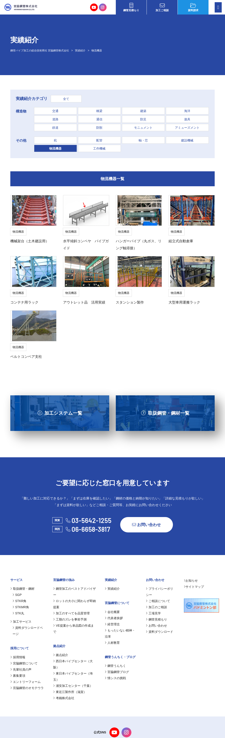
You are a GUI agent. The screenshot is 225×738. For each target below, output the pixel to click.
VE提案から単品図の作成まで (73, 628)
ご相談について (158, 601)
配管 (99, 140)
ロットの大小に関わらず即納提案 (74, 604)
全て (66, 99)
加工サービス (20, 621)
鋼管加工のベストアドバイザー (74, 592)
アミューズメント (187, 127)
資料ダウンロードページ (28, 631)
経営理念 (112, 624)
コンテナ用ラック (24, 302)
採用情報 (17, 657)
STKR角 (19, 601)
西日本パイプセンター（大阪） (73, 664)
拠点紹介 (60, 655)
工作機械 (99, 148)
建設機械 (187, 140)
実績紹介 (112, 588)
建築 (143, 111)
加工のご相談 (156, 607)
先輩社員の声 (20, 669)
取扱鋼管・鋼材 (22, 588)
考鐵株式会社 (63, 698)
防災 (143, 119)
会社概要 (112, 612)
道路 (55, 119)
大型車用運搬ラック (184, 302)
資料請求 (193, 7)
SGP (17, 595)
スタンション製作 (130, 302)
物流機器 (55, 148)
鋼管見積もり (131, 7)
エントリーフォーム (25, 682)
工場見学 (153, 613)
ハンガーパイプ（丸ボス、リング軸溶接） (138, 244)
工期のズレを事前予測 (70, 619)
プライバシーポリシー (159, 592)
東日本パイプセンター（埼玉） (73, 676)
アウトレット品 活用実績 (84, 302)
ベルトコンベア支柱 (26, 356)
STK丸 (18, 613)
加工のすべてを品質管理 (71, 613)
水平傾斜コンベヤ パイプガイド (86, 244)
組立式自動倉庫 (181, 241)
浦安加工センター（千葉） (73, 685)
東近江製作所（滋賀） (70, 692)
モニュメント (143, 127)
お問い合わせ (146, 525)
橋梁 (99, 111)
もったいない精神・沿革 (120, 633)
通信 (99, 119)
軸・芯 (143, 140)
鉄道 (55, 127)
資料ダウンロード (159, 631)
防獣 (99, 127)
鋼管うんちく (115, 665)
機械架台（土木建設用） (29, 241)
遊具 (187, 119)
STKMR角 (21, 607)
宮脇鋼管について (24, 663)
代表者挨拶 (114, 618)
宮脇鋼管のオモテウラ (27, 688)
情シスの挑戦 (115, 678)
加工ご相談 (162, 7)
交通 (55, 111)
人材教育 (112, 642)
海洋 (187, 111)
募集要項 (17, 675)
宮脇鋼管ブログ (117, 672)
